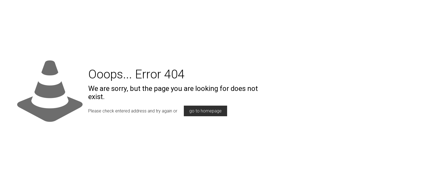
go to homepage (205, 111)
